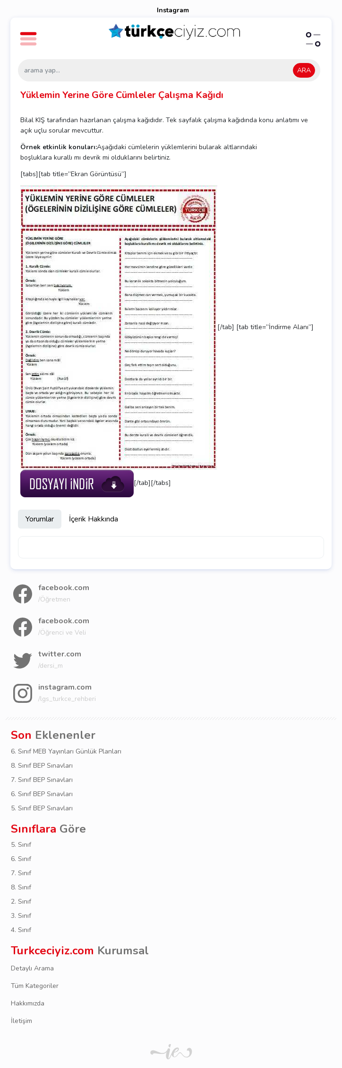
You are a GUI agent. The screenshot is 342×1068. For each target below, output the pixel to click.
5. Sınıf (21, 844)
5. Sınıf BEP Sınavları (42, 808)
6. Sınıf (21, 858)
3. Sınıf (21, 915)
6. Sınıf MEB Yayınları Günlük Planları (66, 751)
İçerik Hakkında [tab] (93, 519)
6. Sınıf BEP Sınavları (42, 794)
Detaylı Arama (32, 968)
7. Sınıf (21, 873)
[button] (29, 35)
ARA (304, 70)
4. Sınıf (21, 929)
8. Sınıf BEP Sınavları (42, 765)
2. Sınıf (21, 901)
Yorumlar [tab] (40, 519)
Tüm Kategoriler (35, 985)
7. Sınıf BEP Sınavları (42, 779)
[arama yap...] (169, 70)
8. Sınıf (21, 887)
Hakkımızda (27, 1003)
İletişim (21, 1020)
